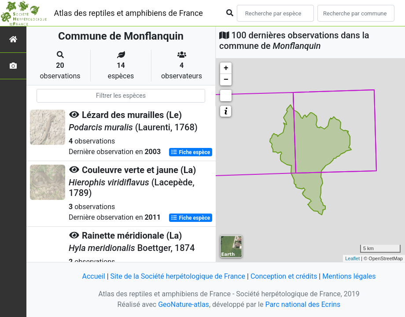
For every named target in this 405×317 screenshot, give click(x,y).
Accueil (93, 276)
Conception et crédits (283, 276)
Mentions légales (349, 276)
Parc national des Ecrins (302, 304)
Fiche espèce (190, 152)
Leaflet (352, 258)
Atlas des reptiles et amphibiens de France (128, 13)
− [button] (226, 79)
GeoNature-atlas (183, 304)
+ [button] (226, 68)
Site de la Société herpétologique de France (177, 276)
